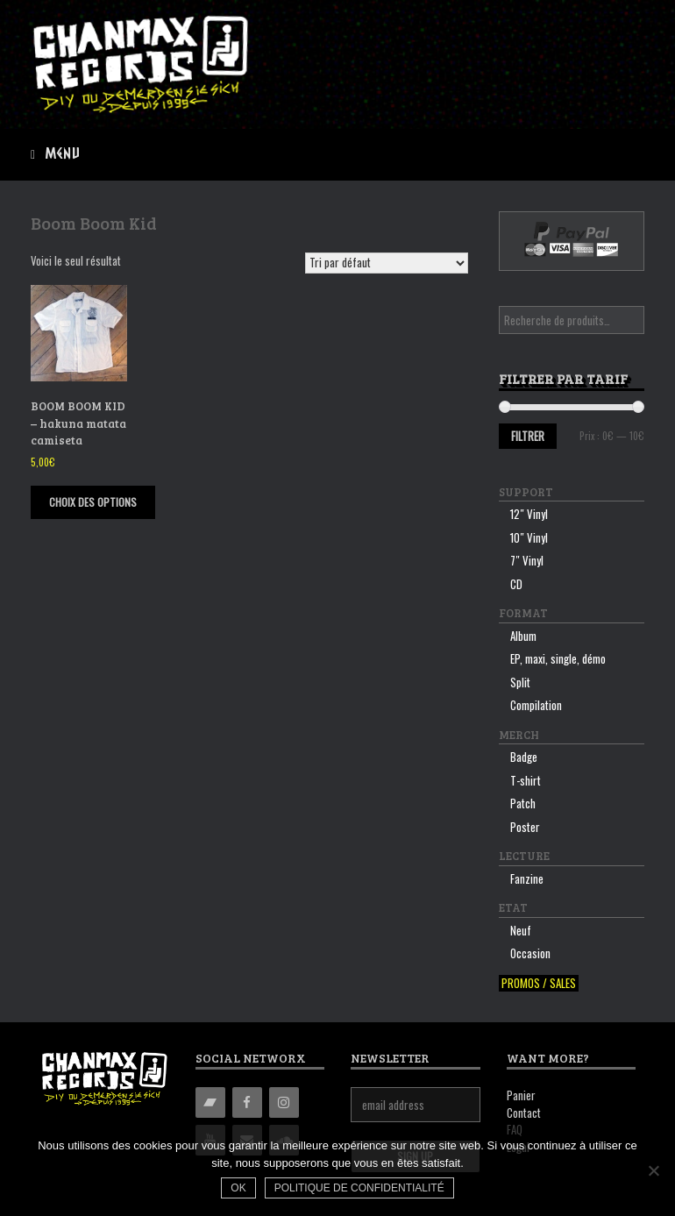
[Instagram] (284, 1102)
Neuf (520, 930)
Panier (521, 1095)
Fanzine (527, 878)
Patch (523, 803)
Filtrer (527, 435)
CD (516, 584)
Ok (238, 1188)
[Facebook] (247, 1102)
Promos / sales (538, 983)
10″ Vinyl (529, 537)
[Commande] (386, 263)
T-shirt (525, 780)
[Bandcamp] (210, 1102)
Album (523, 635)
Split (520, 682)
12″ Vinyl (529, 514)
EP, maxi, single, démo (558, 658)
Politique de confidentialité (359, 1188)
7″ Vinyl (527, 560)
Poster (525, 827)
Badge (523, 756)
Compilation (536, 705)
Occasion (530, 953)
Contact (524, 1112)
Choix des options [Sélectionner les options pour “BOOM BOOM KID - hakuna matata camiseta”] (93, 501)
